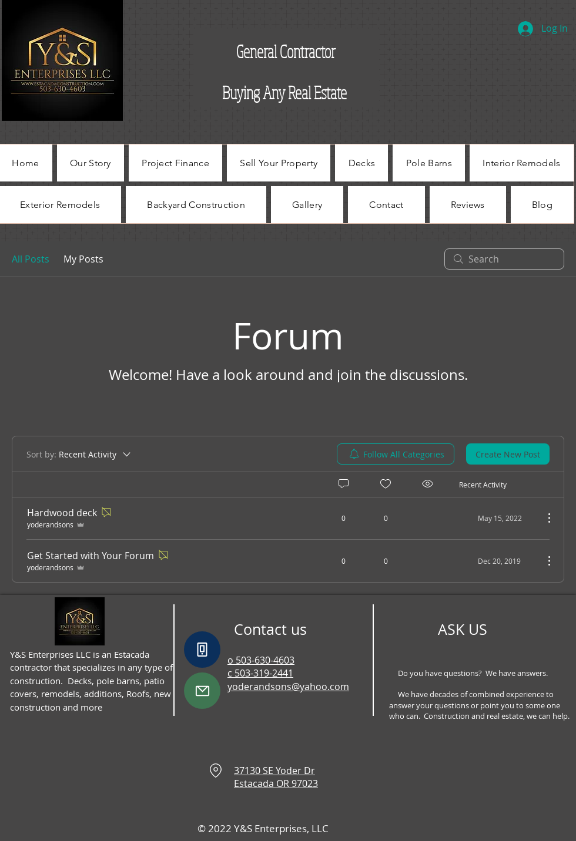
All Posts (30, 259)
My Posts (83, 259)
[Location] (215, 770)
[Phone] (202, 649)
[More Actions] (543, 518)
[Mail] (202, 690)
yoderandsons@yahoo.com (288, 686)
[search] (504, 259)
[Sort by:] (79, 454)
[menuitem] (395, 454)
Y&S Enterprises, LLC (280, 828)
